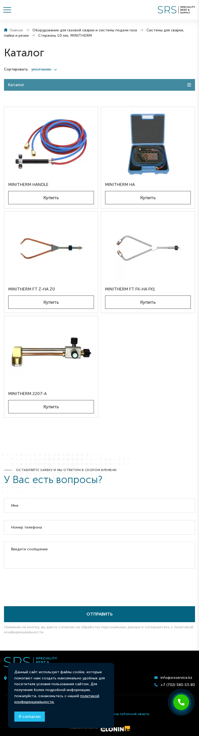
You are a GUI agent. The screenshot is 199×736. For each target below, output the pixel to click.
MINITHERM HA (120, 184)
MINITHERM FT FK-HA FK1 (130, 289)
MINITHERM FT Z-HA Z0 (31, 289)
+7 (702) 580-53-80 (178, 685)
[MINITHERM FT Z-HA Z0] (51, 248)
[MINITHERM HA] (148, 143)
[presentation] (44, 585)
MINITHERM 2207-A (27, 393)
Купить (51, 198)
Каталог (16, 84)
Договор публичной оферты (127, 714)
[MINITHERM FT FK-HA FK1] (148, 248)
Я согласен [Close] (30, 716)
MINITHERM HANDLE (28, 184)
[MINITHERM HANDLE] (51, 143)
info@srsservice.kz (176, 677)
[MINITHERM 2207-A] (51, 352)
